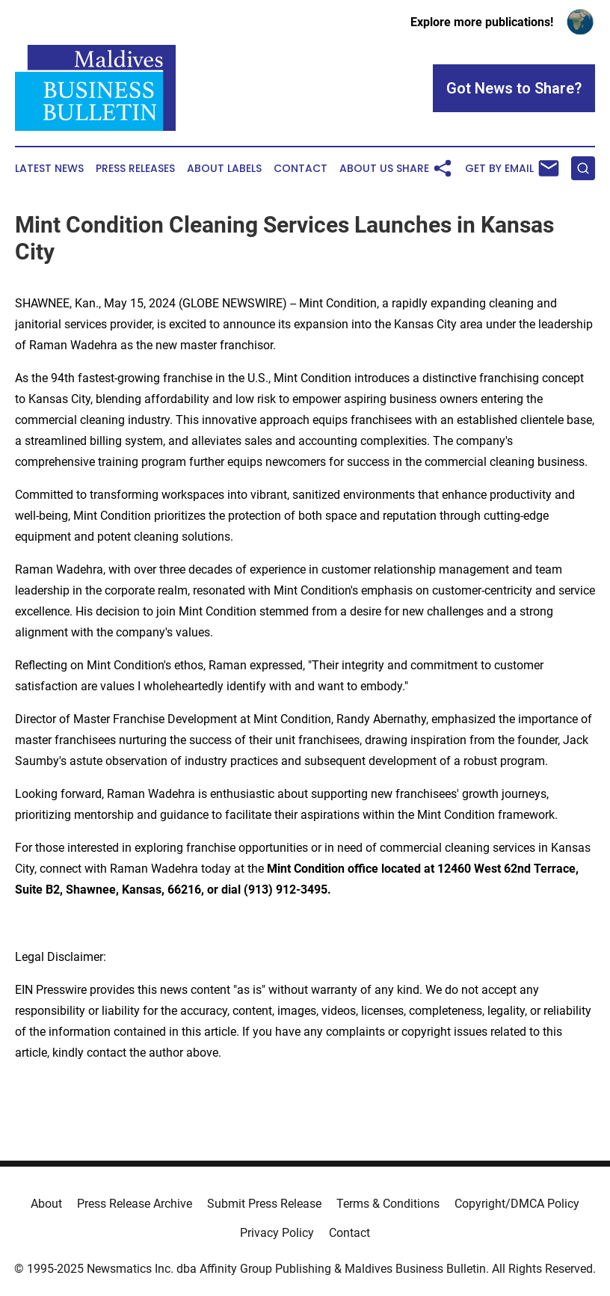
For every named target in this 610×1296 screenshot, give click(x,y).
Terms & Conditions (388, 1204)
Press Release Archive (134, 1204)
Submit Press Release (264, 1204)
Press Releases (135, 168)
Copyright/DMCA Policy (517, 1204)
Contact (300, 168)
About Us (366, 168)
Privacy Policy (277, 1233)
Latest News (49, 168)
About (46, 1204)
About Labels (224, 168)
